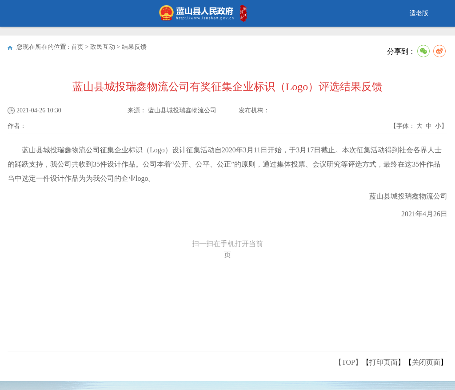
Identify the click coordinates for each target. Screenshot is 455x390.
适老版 (419, 13)
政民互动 (102, 47)
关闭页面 (426, 362)
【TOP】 (348, 362)
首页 (77, 47)
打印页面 (383, 362)
